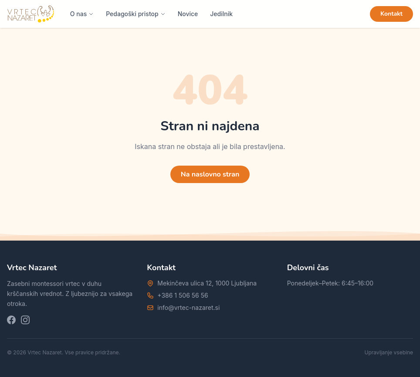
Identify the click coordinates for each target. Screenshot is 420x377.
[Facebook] (11, 320)
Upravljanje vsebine (389, 352)
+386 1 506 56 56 (182, 295)
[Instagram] (25, 320)
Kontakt (391, 14)
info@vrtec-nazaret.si (188, 307)
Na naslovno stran (210, 174)
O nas (82, 13)
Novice (188, 13)
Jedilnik (221, 13)
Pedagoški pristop (135, 13)
